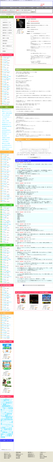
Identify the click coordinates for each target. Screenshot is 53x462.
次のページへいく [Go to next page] (41, 286)
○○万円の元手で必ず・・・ (6, 116)
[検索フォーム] (24, 11)
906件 (8, 82)
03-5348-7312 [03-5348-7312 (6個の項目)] (9, 432)
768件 (8, 79)
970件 (8, 94)
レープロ (3, 100)
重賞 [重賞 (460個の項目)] (6, 415)
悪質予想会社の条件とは (6, 109)
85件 (7, 77)
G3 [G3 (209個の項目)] (9, 428)
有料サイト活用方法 (7, 455)
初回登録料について (5, 133)
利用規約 (4, 51)
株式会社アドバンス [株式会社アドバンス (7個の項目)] (5, 431)
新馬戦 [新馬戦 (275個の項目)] (8, 403)
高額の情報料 (4, 128)
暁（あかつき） (4, 183)
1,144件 (8, 210)
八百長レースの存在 (5, 120)
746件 (8, 89)
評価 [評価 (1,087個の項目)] (8, 435)
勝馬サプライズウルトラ (6, 171)
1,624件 (8, 201)
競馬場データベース (6, 35)
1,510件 (8, 65)
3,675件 (8, 72)
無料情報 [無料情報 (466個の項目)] (7, 419)
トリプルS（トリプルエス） (7, 56)
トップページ (3, 14)
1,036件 (8, 62)
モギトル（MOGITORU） (6, 78)
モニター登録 (4, 118)
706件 (8, 70)
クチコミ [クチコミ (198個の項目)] (5, 401)
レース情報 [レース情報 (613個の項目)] (7, 434)
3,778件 (8, 189)
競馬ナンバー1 (4, 91)
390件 (8, 87)
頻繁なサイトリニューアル (6, 111)
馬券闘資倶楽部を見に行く (34, 66)
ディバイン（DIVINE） (6, 195)
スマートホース (4, 69)
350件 (8, 172)
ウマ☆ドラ (4, 81)
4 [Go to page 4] (28, 286)
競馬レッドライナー (5, 209)
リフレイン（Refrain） (6, 88)
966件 (8, 270)
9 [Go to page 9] (36, 286)
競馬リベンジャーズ (5, 103)
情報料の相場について (6, 139)
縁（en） (3, 200)
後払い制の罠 (4, 135)
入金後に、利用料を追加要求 (7, 113)
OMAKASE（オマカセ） (6, 86)
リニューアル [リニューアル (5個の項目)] (3, 425)
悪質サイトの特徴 (6, 38)
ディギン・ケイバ (5, 64)
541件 (8, 92)
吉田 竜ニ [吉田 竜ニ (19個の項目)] (4, 409)
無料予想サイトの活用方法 (7, 32)
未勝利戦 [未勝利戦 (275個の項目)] (4, 432)
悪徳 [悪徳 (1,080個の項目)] (3, 428)
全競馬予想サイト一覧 (6, 22)
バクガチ (3, 241)
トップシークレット (33, 306)
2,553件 (8, 248)
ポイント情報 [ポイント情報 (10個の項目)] (4, 435)
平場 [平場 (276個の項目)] (4, 408)
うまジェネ (4, 180)
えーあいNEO (4, 163)
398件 (8, 84)
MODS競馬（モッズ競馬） (6, 76)
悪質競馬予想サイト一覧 (7, 25)
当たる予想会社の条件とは (6, 145)
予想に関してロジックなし (6, 122)
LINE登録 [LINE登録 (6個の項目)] (7, 408)
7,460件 (8, 184)
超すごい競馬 (4, 83)
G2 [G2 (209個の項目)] (11, 403)
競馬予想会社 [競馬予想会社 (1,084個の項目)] (6, 418)
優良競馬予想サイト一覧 (7, 27)
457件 (8, 104)
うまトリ (3, 168)
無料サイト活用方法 (7, 456)
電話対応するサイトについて (7, 147)
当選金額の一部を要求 (6, 137)
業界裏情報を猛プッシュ (6, 124)
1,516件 (8, 194)
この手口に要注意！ (5, 141)
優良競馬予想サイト (31, 455)
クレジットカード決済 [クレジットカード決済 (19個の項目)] (7, 422)
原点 (3, 188)
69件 (7, 267)
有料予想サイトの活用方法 (7, 30)
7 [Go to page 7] (33, 286)
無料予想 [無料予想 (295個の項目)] (6, 400)
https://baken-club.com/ (35, 21)
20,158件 (8, 60)
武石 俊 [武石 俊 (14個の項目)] (9, 415)
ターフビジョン (4, 59)
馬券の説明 (4, 43)
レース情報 (18, 456)
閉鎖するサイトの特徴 (6, 143)
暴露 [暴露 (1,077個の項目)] (4, 404)
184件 (8, 67)
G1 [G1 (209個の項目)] (6, 399)
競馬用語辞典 (5, 40)
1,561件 (8, 164)
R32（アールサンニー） (6, 71)
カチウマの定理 (4, 61)
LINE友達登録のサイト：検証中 (10, 14)
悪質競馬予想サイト (31, 456)
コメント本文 (19, 141)
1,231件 (8, 99)
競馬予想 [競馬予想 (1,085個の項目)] (7, 429)
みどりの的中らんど (5, 93)
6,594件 (8, 196)
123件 (35, 310)
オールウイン (4, 193)
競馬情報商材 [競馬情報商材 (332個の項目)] (6, 406)
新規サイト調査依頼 (43, 456)
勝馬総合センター (5, 266)
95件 (7, 242)
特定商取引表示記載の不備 (6, 126)
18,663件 (8, 101)
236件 (8, 169)
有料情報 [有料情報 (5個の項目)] (10, 431)
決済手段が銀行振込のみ (6, 130)
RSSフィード (5, 48)
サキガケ (3, 66)
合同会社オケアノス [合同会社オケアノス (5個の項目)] (9, 426)
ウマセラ (3, 247)
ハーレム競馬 (4, 98)
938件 (8, 57)
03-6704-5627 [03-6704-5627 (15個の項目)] (4, 424)
